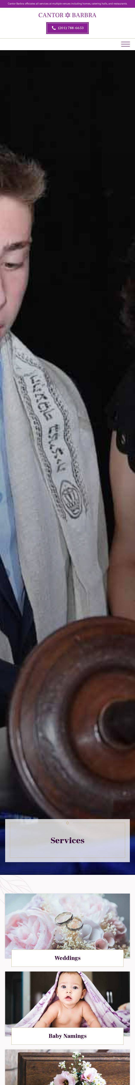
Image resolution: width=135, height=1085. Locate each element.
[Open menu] (125, 44)
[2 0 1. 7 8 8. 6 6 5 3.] (67, 28)
